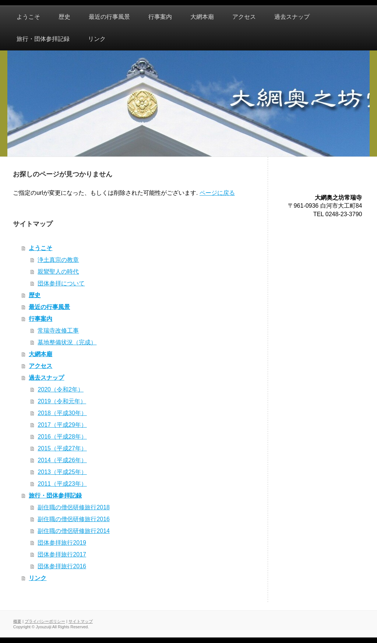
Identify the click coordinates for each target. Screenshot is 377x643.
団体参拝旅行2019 (62, 543)
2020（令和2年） (61, 389)
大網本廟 (40, 354)
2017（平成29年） (62, 425)
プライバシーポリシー (45, 621)
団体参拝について (61, 283)
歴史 (34, 295)
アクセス (40, 366)
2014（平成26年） (62, 460)
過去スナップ (46, 378)
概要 (17, 621)
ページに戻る (217, 193)
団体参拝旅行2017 (62, 554)
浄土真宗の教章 (58, 260)
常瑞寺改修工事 (58, 330)
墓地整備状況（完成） (67, 342)
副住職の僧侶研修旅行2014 (74, 531)
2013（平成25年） (62, 472)
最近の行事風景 (49, 307)
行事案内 (40, 319)
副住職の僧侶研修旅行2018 (74, 507)
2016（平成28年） (62, 436)
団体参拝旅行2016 (62, 566)
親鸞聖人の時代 (58, 271)
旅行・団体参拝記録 (55, 495)
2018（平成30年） (62, 413)
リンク (37, 578)
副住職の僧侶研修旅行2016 (74, 519)
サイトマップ (80, 621)
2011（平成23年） (62, 484)
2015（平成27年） (62, 448)
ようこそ (40, 248)
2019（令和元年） (62, 401)
